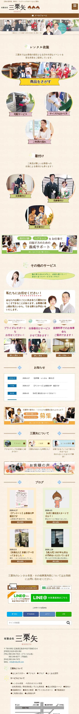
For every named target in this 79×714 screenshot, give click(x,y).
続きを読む (20, 450)
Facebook (31, 542)
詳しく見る (14, 284)
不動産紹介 (60, 618)
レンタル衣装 (39, 49)
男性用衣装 (27, 615)
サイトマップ (48, 684)
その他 (12, 314)
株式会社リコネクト (47, 712)
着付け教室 (29, 618)
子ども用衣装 (38, 615)
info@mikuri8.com (17, 590)
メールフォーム (39, 15)
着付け (39, 125)
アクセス (31, 602)
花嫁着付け (16, 618)
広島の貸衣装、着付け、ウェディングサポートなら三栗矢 (21, 1)
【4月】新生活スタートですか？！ (44, 322)
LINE (63, 542)
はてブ (47, 542)
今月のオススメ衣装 (34, 612)
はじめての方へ (18, 602)
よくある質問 (52, 602)
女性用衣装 (16, 615)
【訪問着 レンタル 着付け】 (44, 306)
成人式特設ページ (54, 615)
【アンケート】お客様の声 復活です (46, 314)
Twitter (15, 542)
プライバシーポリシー (33, 684)
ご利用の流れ (17, 622)
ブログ (39, 410)
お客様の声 (12, 306)
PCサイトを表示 (39, 704)
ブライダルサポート (45, 618)
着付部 (12, 322)
